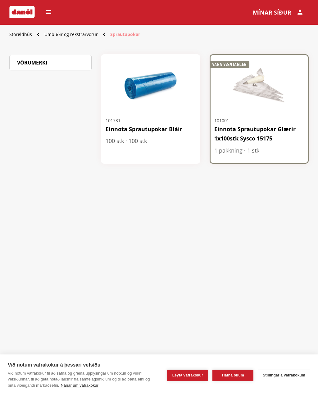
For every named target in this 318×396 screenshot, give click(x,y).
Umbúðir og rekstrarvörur (71, 34)
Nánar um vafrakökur (79, 385)
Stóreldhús (20, 34)
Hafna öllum (233, 375)
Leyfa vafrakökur (187, 375)
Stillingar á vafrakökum (284, 375)
